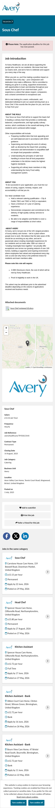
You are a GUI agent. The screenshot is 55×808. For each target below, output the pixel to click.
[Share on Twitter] (16, 536)
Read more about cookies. (27, 797)
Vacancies (8, 21)
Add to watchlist (27, 508)
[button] (27, 343)
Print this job (27, 515)
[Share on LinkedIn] (25, 536)
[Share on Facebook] (6, 536)
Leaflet (27, 367)
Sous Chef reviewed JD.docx (21, 308)
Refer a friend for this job (27, 523)
